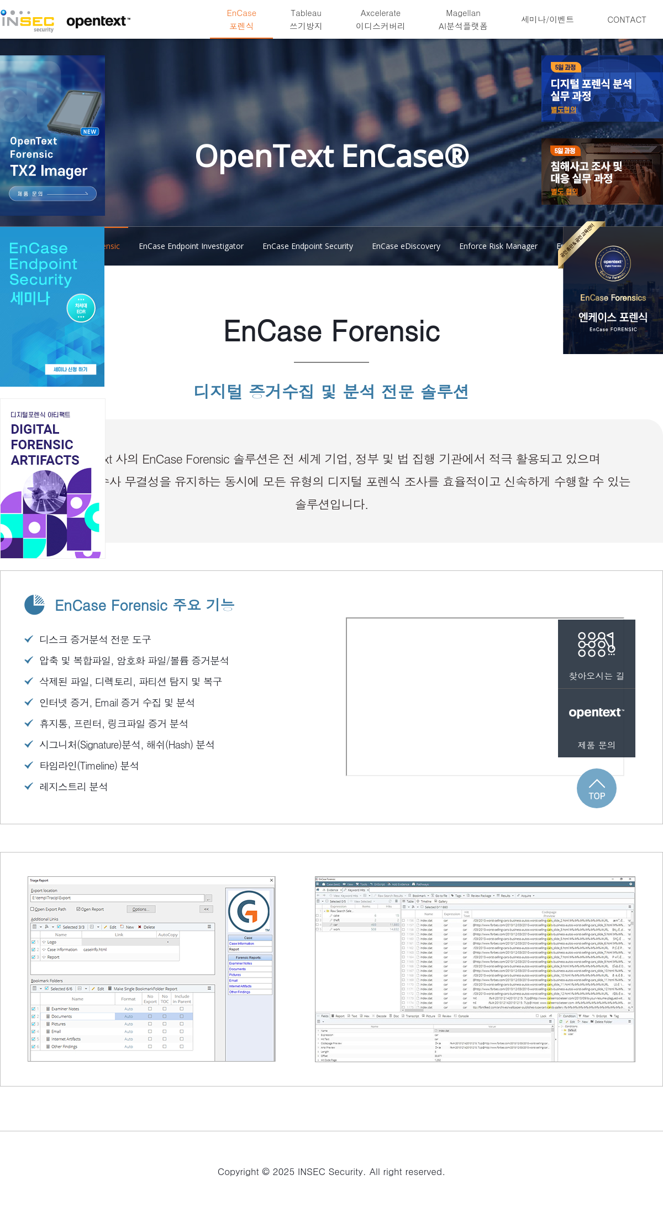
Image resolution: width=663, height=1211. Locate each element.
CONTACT (626, 19)
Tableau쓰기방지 (306, 19)
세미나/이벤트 (547, 19)
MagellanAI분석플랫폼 (463, 19)
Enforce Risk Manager (498, 246)
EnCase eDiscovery (406, 246)
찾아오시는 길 (596, 651)
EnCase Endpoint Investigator (191, 246)
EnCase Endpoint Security (307, 246)
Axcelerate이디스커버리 (381, 19)
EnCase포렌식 (241, 19)
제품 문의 (596, 720)
